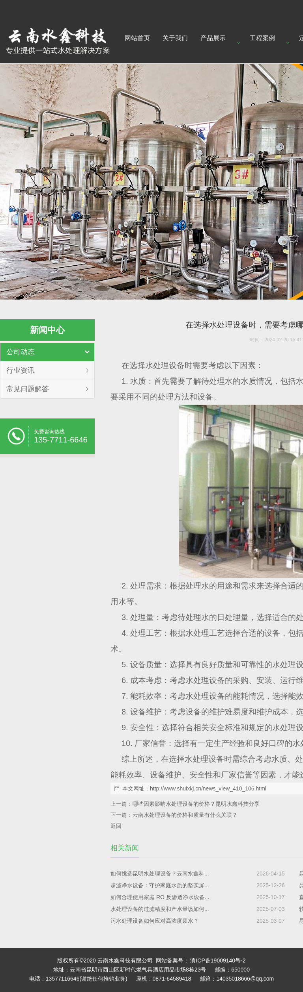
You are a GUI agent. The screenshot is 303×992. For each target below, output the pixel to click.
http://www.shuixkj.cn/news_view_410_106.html (208, 788)
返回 (116, 826)
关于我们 (175, 38)
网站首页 (137, 38)
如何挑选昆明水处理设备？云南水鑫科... (159, 873)
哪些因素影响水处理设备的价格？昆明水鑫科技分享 (196, 804)
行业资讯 (20, 370)
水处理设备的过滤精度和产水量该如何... (159, 909)
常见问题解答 (27, 389)
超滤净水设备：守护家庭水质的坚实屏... (159, 885)
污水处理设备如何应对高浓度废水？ (154, 921)
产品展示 (213, 38)
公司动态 (20, 352)
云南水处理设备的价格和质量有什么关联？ (185, 815)
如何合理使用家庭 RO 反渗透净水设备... (159, 897)
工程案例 (262, 38)
